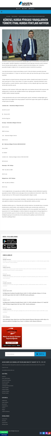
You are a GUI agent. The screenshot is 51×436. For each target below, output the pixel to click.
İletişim (3, 409)
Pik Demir (4, 420)
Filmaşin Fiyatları (5, 393)
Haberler (4, 376)
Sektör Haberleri (14, 16)
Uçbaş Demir (4, 418)
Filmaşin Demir (5, 424)
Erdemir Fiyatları (5, 389)
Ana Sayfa (8, 16)
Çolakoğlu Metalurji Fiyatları (7, 385)
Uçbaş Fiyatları (5, 383)
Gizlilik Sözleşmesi (6, 411)
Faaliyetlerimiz (5, 406)
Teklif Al (3, 407)
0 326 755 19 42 (5, 367)
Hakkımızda (4, 400)
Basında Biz (4, 404)
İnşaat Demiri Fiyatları (6, 380)
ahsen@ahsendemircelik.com (8, 370)
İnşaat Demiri (4, 422)
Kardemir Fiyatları (5, 391)
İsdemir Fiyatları (5, 387)
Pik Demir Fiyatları (5, 382)
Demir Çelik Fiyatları (6, 378)
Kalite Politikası (5, 402)
